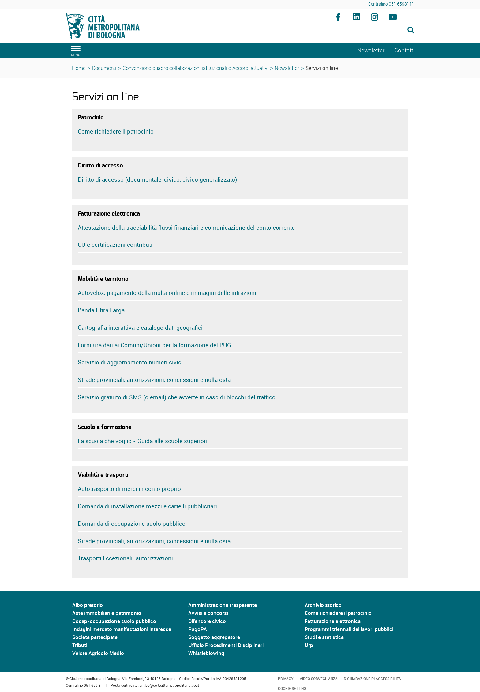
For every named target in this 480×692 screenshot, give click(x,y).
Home (79, 67)
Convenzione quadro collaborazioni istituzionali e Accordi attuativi (195, 67)
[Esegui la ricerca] (410, 30)
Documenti (104, 67)
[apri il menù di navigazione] (75, 50)
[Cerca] (374, 30)
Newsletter (287, 67)
